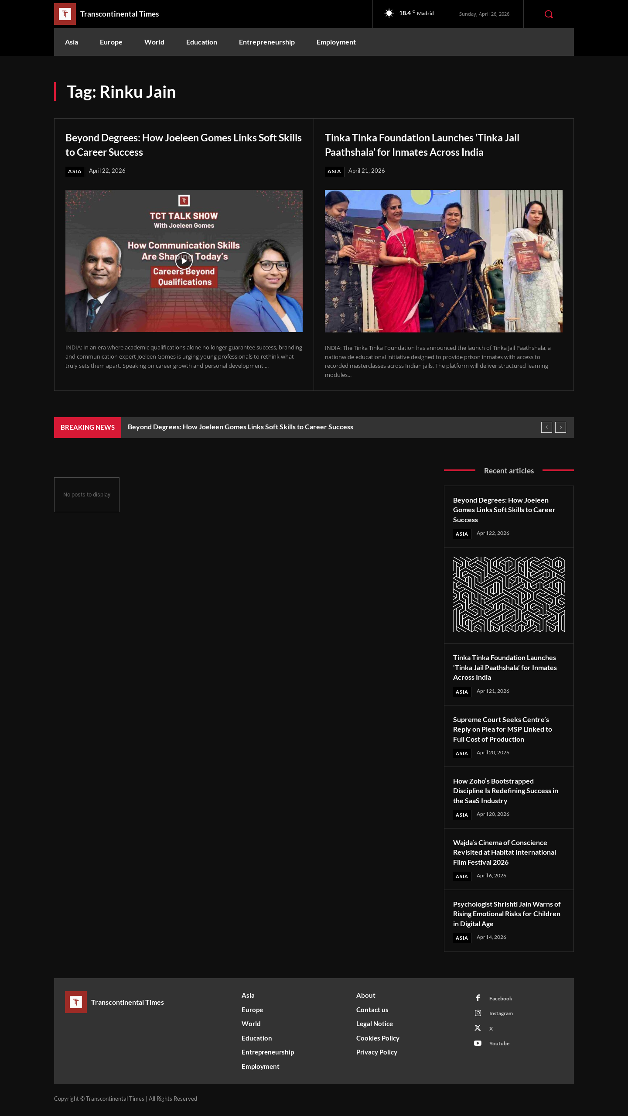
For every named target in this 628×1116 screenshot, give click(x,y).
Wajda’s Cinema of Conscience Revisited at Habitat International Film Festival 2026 (508, 853)
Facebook (503, 1001)
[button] (549, 14)
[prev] (546, 427)
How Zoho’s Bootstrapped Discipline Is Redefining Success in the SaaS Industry (508, 791)
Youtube (501, 1049)
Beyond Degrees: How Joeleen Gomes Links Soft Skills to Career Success (182, 143)
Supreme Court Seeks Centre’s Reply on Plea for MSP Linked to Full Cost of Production (508, 729)
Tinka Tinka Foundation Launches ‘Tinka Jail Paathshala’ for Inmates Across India (434, 143)
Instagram (503, 1017)
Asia (75, 171)
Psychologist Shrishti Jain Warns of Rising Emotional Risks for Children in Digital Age (508, 915)
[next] (560, 427)
